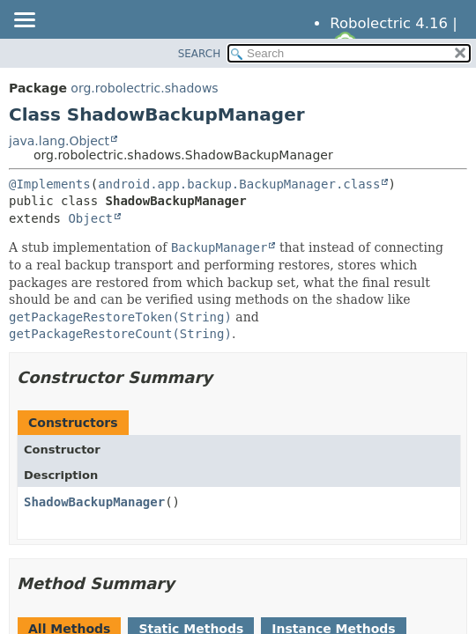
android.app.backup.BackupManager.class (239, 184)
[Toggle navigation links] (24, 21)
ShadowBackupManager (94, 502)
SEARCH (199, 54)
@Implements (50, 184)
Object (90, 218)
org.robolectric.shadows (144, 88)
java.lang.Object (59, 141)
